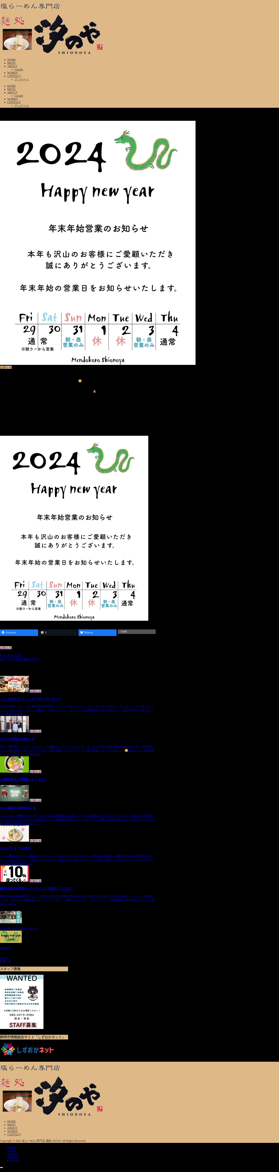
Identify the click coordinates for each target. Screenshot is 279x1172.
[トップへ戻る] (1, 1167)
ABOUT (12, 1128)
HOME (11, 1121)
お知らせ (6, 647)
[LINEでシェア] (18, 655)
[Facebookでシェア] (8, 655)
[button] (26, 655)
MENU (11, 1124)
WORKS (12, 1131)
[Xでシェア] (1, 655)
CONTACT (14, 1134)
